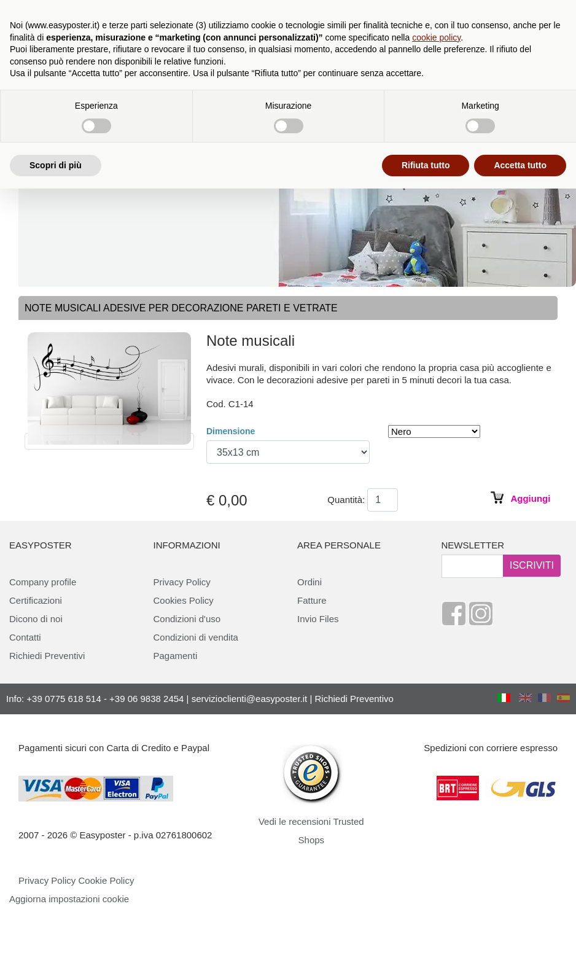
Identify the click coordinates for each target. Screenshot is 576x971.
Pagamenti (176, 655)
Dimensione (230, 431)
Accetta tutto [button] (520, 165)
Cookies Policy (184, 600)
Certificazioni (35, 600)
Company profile (42, 582)
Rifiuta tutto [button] (426, 165)
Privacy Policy (182, 582)
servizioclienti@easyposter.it (250, 698)
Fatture (312, 600)
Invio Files (318, 619)
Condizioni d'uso (187, 619)
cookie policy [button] (436, 37)
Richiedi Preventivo (354, 698)
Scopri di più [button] (55, 165)
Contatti (25, 637)
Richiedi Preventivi (47, 655)
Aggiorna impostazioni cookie (69, 899)
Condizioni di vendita (196, 637)
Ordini (309, 582)
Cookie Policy (106, 880)
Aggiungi (530, 498)
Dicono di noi (36, 619)
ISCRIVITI (532, 565)
